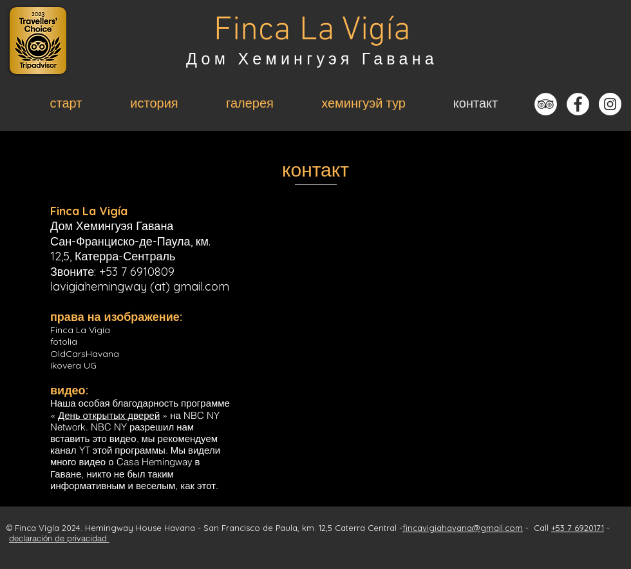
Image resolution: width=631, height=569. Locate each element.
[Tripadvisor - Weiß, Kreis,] (545, 104)
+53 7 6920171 (577, 528)
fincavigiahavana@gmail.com (462, 528)
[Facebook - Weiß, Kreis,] (578, 104)
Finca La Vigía (312, 31)
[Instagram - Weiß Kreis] (610, 104)
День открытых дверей (109, 415)
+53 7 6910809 (136, 271)
